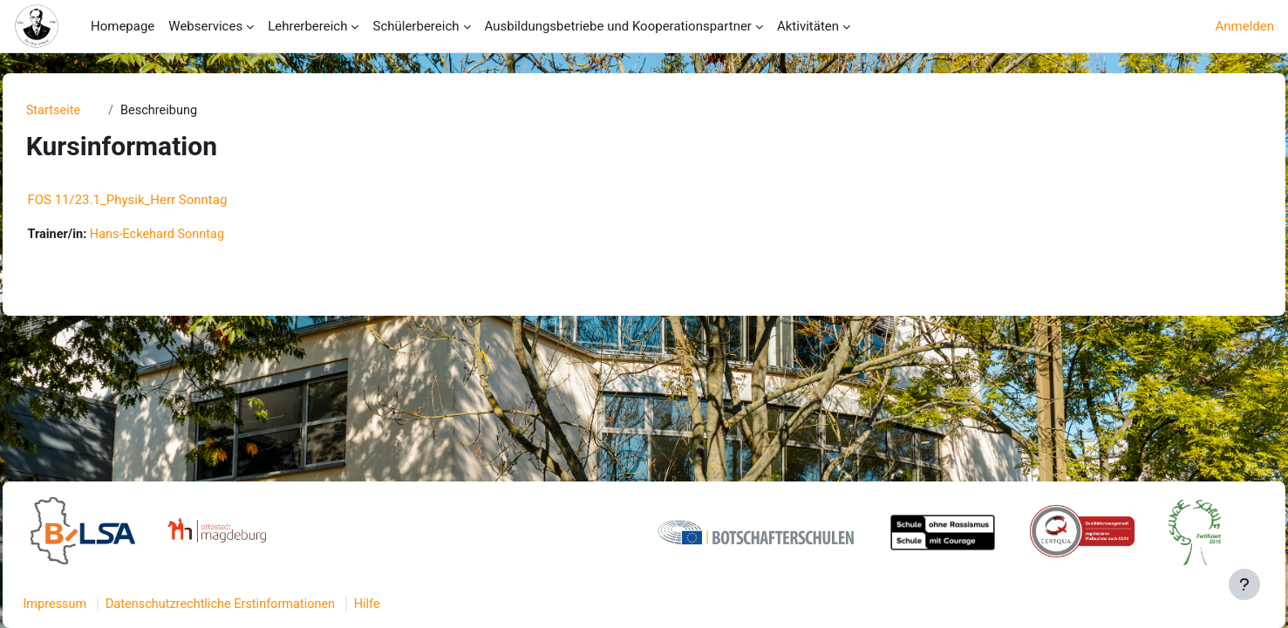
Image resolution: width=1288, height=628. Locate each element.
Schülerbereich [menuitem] (415, 26)
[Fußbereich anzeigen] (1244, 584)
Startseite (90, 111)
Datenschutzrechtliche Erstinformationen (266, 604)
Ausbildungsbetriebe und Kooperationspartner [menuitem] (618, 26)
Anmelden (1244, 26)
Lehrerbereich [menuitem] (307, 26)
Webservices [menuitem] (205, 26)
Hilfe (417, 604)
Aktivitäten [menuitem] (808, 26)
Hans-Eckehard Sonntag (200, 235)
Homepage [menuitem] (122, 26)
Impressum (94, 604)
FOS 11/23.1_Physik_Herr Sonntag (166, 200)
